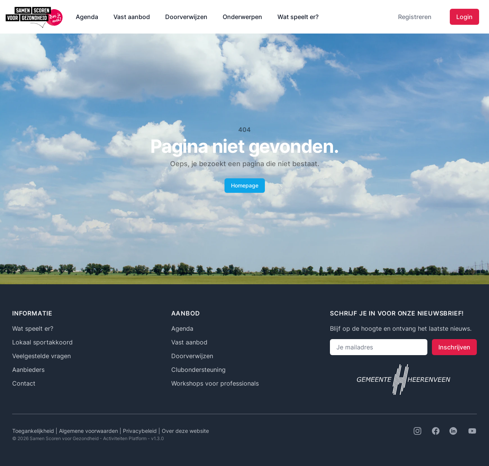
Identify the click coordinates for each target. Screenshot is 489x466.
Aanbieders (28, 369)
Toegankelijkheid (34, 431)
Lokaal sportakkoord (42, 342)
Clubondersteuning (198, 369)
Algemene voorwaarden (89, 431)
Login (464, 17)
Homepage (244, 185)
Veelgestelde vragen (41, 356)
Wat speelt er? (298, 17)
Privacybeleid (140, 431)
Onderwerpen (242, 17)
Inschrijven (454, 347)
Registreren (415, 17)
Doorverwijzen (186, 17)
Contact (23, 383)
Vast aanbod (131, 17)
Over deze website (185, 431)
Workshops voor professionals (215, 383)
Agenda (87, 17)
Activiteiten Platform (125, 438)
